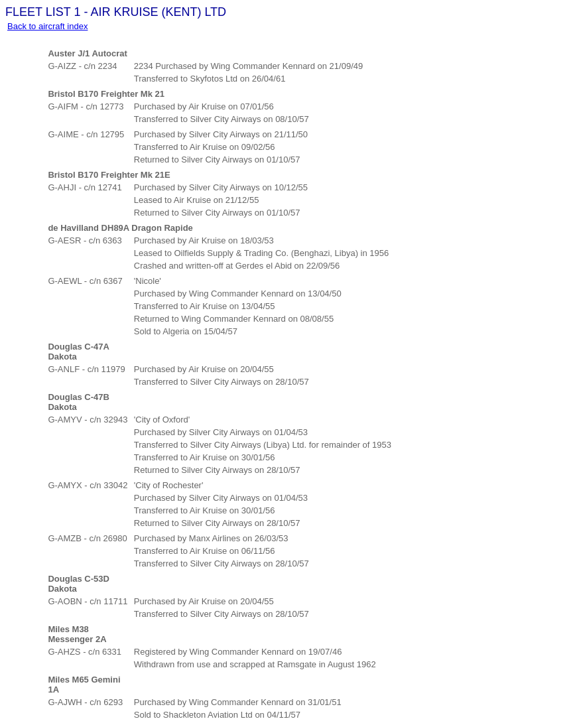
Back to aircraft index (47, 26)
